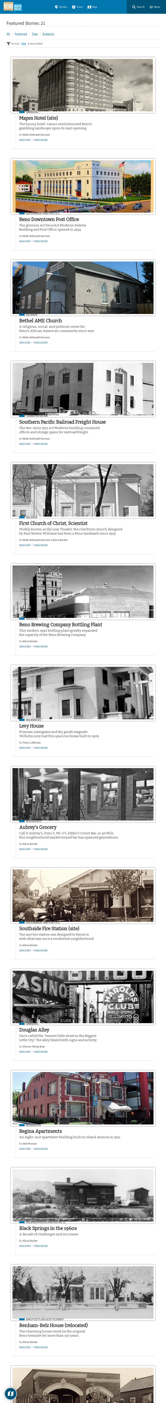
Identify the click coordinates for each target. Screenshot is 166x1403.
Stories (60, 7)
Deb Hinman (27, 682)
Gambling (29, 112)
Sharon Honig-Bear (107, 580)
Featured (21, 34)
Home (11, 1330)
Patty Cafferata (29, 471)
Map (92, 7)
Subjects (48, 34)
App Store (120, 1311)
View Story (22, 143)
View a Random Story (23, 1370)
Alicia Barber (57, 365)
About (11, 1353)
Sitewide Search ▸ (16, 1295)
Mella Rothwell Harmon (33, 139)
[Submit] (155, 1282)
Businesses (107, 444)
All (8, 34)
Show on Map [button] (38, 143)
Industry (106, 328)
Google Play (146, 1311)
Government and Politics (116, 112)
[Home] (12, 7)
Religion (28, 217)
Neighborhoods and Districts (119, 659)
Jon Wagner (103, 787)
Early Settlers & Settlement (42, 760)
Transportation (110, 217)
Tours (77, 7)
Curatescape (38, 1391)
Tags (35, 34)
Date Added (36, 43)
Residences (30, 444)
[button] (138, 7)
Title (23, 43)
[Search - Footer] (83, 1283)
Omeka (24, 1391)
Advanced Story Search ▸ (21, 1290)
